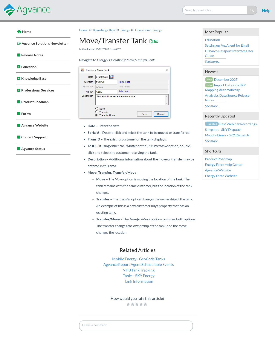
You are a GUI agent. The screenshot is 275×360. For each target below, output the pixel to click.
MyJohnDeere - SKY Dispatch (227, 135)
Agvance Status (33, 148)
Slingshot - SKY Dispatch (223, 129)
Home (26, 31)
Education (29, 67)
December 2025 (221, 79)
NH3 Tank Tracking (138, 270)
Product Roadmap (35, 102)
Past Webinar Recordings (231, 124)
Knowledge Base (34, 78)
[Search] (252, 10)
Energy (125, 30)
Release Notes (32, 55)
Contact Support (34, 137)
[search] (215, 10)
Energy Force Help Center (224, 164)
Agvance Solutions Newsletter (45, 43)
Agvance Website (34, 125)
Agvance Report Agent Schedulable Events (138, 264)
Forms (26, 113)
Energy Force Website (221, 176)
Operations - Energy (148, 30)
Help (266, 10)
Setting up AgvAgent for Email (227, 45)
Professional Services (37, 90)
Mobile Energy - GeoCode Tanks (138, 258)
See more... (212, 61)
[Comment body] (136, 325)
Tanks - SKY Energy (138, 275)
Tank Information (138, 281)
